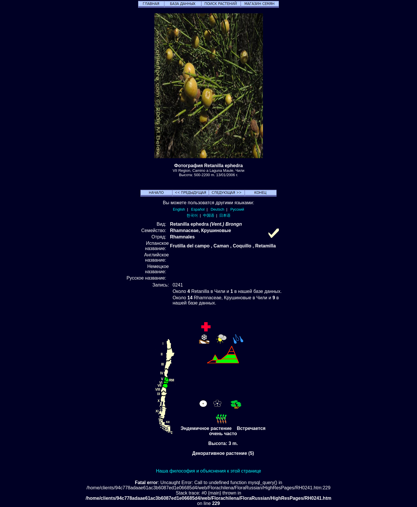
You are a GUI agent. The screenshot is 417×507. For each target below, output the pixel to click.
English (179, 209)
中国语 (208, 215)
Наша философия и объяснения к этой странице (208, 470)
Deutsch (217, 209)
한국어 (192, 215)
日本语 (225, 215)
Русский (237, 209)
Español (197, 209)
